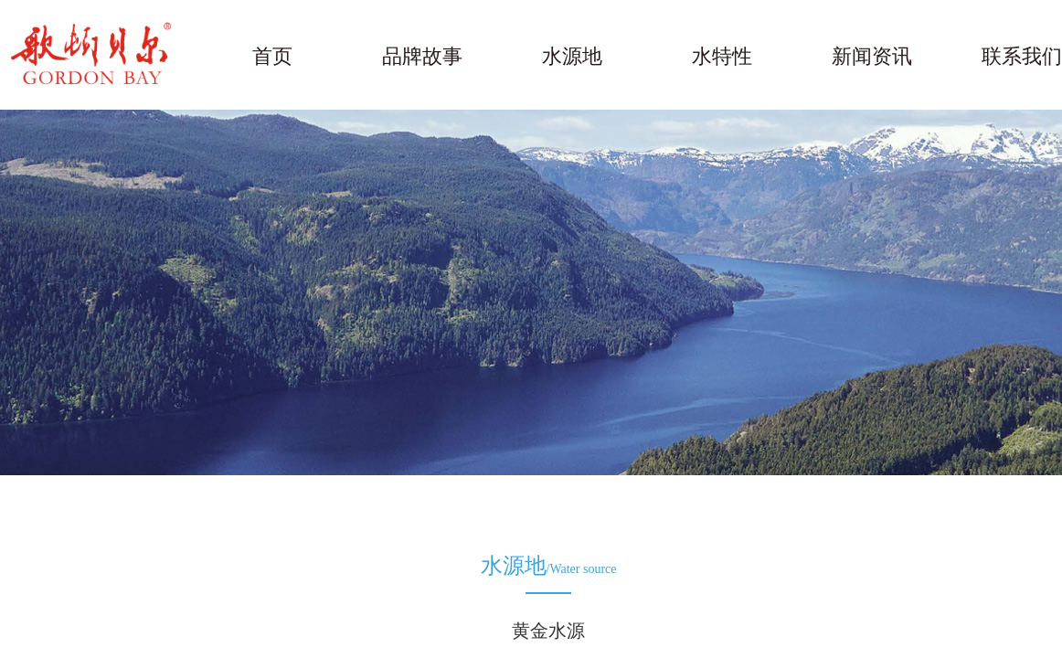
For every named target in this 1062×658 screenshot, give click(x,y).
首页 (272, 56)
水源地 (572, 56)
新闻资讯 (872, 56)
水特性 (722, 56)
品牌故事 (422, 56)
